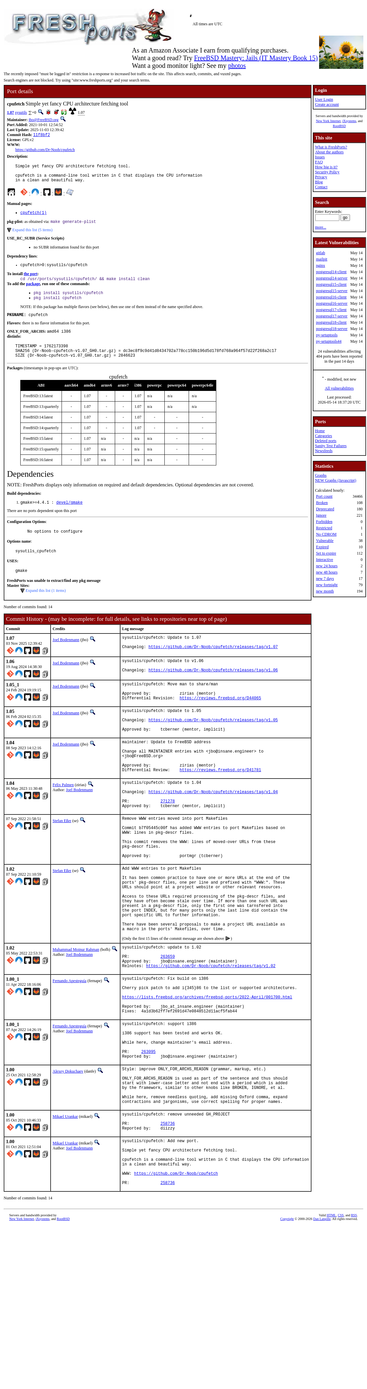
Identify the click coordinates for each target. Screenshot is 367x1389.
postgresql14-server (332, 278)
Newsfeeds (324, 450)
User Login (324, 99)
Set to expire (326, 553)
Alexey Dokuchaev (68, 1157)
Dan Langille (321, 1327)
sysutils (21, 112)
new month (325, 591)
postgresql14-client (331, 271)
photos (237, 65)
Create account (327, 104)
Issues (320, 157)
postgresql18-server (332, 328)
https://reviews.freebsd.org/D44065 (220, 722)
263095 (148, 1137)
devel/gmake (69, 516)
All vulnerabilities (339, 388)
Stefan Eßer (62, 863)
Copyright (287, 1327)
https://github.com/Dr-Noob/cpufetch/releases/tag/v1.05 (213, 747)
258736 (167, 1221)
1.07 (10, 112)
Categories (323, 436)
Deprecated (325, 509)
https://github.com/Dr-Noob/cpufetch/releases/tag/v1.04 (213, 831)
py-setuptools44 (329, 341)
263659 (167, 1025)
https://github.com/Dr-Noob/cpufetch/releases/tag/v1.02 (210, 1036)
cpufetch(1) (33, 218)
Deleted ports (325, 440)
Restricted (324, 528)
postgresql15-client (331, 284)
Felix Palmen (63, 821)
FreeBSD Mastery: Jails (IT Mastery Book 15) (256, 58)
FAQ (319, 162)
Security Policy (327, 172)
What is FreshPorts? (331, 147)
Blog (319, 182)
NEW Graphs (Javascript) (335, 480)
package (33, 291)
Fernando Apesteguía (70, 1051)
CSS (341, 1323)
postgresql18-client (331, 322)
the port (30, 280)
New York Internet (328, 121)
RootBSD (339, 126)
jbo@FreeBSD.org (44, 119)
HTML (331, 1323)
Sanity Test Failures (331, 445)
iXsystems (349, 121)
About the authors (329, 152)
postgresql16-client (331, 297)
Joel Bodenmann (66, 657)
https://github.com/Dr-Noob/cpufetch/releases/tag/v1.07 (213, 667)
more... (320, 227)
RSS (354, 1323)
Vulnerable (325, 540)
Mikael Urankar (65, 1211)
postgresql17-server (332, 316)
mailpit (321, 259)
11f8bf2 (41, 135)
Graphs (321, 475)
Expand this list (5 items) (32, 236)
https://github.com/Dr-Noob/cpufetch (45, 150)
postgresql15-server (332, 290)
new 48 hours (327, 572)
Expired (322, 547)
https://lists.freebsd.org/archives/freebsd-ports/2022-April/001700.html (207, 1072)
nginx (320, 265)
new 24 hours (327, 566)
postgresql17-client (331, 309)
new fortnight (327, 585)
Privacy (321, 177)
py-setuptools (327, 335)
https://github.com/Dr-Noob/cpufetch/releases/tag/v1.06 (213, 692)
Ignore (321, 515)
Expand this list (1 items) (46, 608)
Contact (321, 187)
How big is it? (326, 167)
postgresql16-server (332, 303)
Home (320, 431)
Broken (322, 502)
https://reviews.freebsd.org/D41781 (220, 806)
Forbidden (324, 521)
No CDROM (326, 534)
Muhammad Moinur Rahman (76, 1015)
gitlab (320, 253)
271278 (167, 842)
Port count (324, 496)
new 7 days (325, 578)
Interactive (324, 559)
